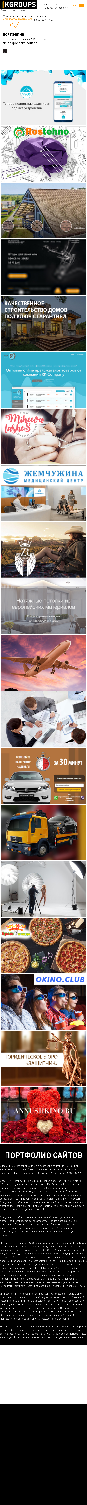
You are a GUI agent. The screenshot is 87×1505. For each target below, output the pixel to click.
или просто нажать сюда (17, 19)
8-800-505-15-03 (44, 19)
